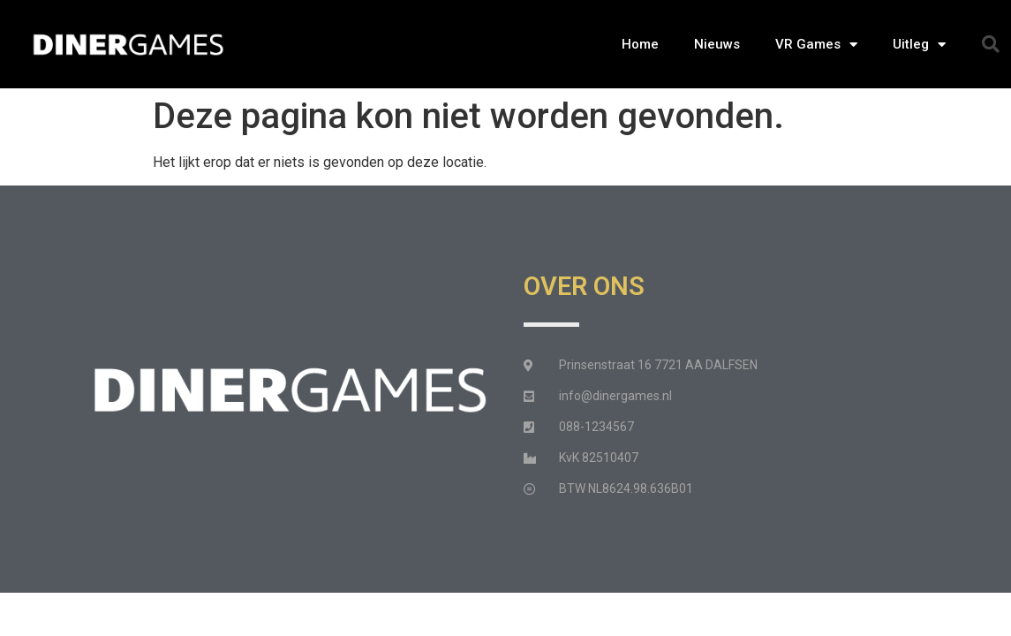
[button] (990, 44)
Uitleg (919, 44)
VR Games (816, 44)
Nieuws (717, 44)
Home (640, 44)
